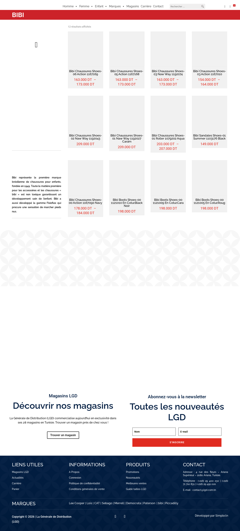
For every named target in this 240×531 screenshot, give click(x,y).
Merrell (119, 503)
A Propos (74, 472)
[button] (202, 6)
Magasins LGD (20, 472)
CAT (97, 503)
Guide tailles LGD (136, 489)
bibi (160, 503)
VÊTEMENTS (20, 348)
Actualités (18, 477)
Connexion (75, 477)
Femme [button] (86, 6)
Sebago (107, 503)
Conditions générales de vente (87, 489)
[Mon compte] (216, 6)
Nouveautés (133, 477)
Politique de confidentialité (84, 483)
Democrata (133, 503)
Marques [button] (117, 6)
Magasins (133, 6)
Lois (89, 503)
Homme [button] (70, 6)
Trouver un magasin (63, 435)
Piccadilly (171, 503)
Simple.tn (221, 515)
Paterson (149, 503)
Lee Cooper (76, 503)
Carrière (146, 6)
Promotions (132, 472)
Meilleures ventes (136, 483)
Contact (158, 6)
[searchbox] (187, 6)
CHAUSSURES (42, 348)
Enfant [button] (101, 6)
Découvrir (21, 357)
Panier (15, 489)
